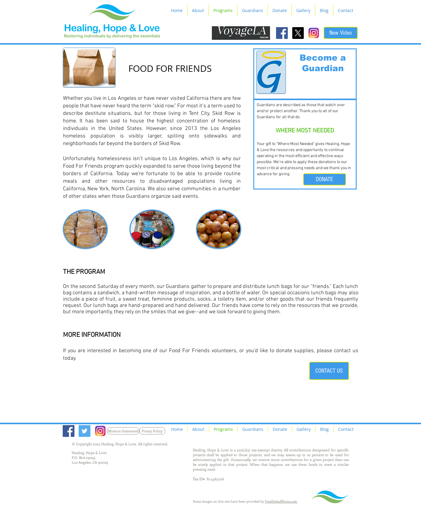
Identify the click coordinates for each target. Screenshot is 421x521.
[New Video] (341, 33)
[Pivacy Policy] (152, 430)
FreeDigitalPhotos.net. (281, 501)
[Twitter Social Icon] (84, 431)
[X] (298, 33)
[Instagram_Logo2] (314, 33)
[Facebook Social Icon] (282, 33)
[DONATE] (324, 179)
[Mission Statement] (123, 430)
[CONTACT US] (329, 371)
